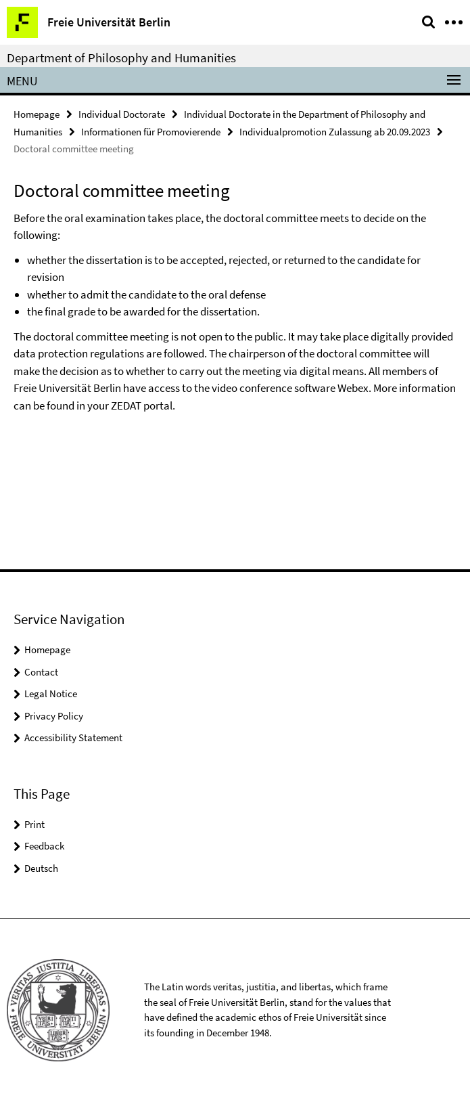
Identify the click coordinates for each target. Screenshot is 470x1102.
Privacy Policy (53, 715)
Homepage (37, 114)
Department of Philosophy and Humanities (121, 57)
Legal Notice (50, 693)
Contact (41, 671)
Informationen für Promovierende (150, 131)
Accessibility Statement (73, 737)
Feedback (44, 845)
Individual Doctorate (121, 114)
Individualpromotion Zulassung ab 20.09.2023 (334, 131)
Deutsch (41, 868)
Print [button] (34, 824)
